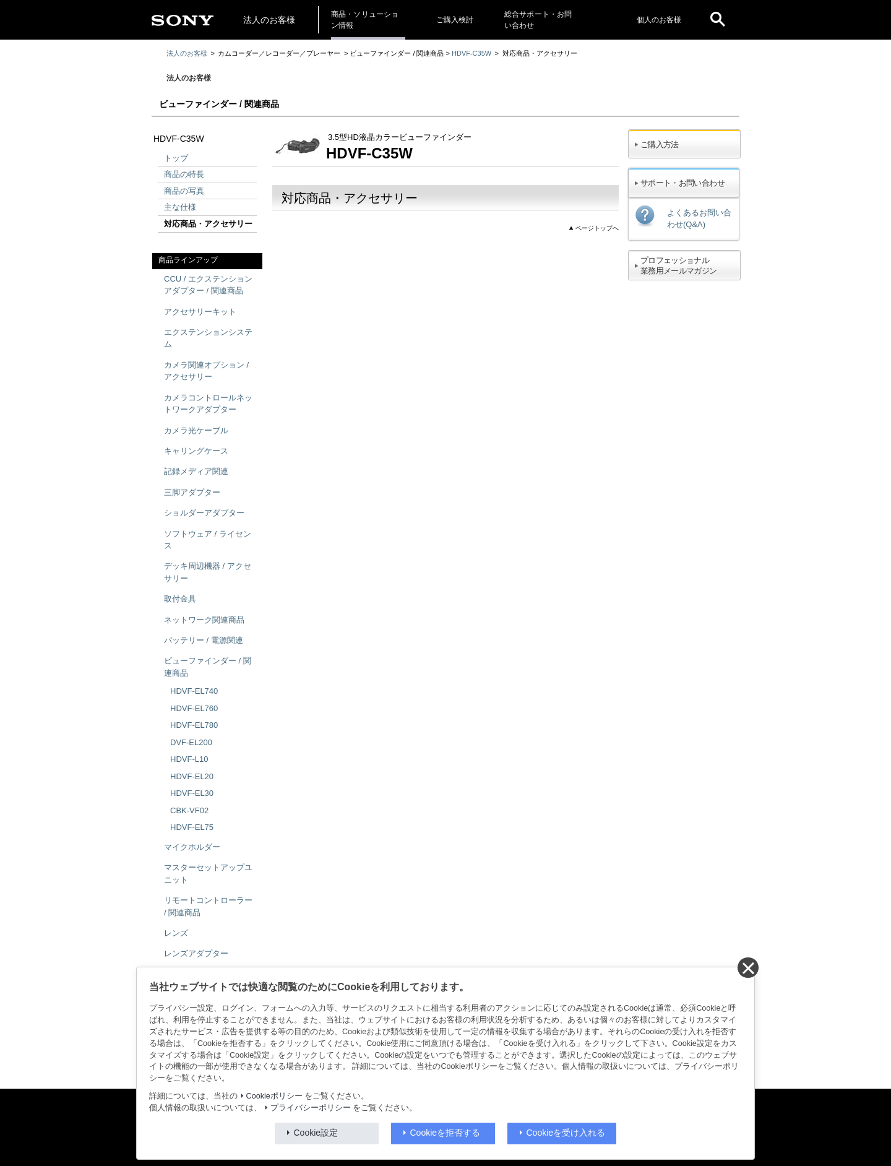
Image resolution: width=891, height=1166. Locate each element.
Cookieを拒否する (445, 1133)
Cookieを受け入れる (566, 1133)
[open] (717, 20)
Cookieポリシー (274, 1096)
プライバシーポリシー (310, 1107)
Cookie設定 (316, 1133)
